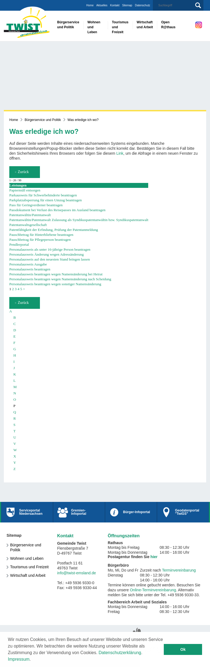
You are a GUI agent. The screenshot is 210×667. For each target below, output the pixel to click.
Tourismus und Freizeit (29, 567)
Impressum (19, 659)
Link (119, 153)
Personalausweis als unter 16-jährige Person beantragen (49, 249)
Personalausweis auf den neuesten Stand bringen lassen (49, 259)
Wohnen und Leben (26, 558)
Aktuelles (101, 5)
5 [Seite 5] (21, 289)
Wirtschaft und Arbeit (27, 575)
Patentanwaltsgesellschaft (28, 225)
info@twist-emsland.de (76, 573)
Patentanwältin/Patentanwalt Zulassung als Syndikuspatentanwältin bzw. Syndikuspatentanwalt (78, 220)
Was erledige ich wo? (83, 120)
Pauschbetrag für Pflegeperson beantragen (40, 240)
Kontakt (114, 5)
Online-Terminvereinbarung (153, 590)
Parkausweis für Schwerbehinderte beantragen (43, 195)
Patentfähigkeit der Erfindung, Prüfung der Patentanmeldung (53, 230)
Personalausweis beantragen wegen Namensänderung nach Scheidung (60, 279)
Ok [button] (183, 649)
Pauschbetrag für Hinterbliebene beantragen (41, 235)
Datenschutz (142, 5)
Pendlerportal (19, 244)
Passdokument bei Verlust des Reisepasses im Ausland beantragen (57, 210)
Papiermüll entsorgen (24, 190)
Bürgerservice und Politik (43, 120)
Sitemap (127, 5)
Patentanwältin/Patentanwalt (30, 215)
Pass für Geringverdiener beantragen (36, 205)
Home (90, 5)
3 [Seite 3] (16, 289)
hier (154, 557)
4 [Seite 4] (18, 289)
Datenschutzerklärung (120, 652)
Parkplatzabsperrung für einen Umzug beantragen (45, 200)
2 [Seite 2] (13, 289)
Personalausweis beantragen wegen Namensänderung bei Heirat (56, 274)
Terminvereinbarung (179, 570)
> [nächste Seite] (24, 289)
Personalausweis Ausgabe (28, 264)
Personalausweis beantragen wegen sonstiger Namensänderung (55, 284)
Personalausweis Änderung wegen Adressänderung (46, 254)
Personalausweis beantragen (29, 269)
